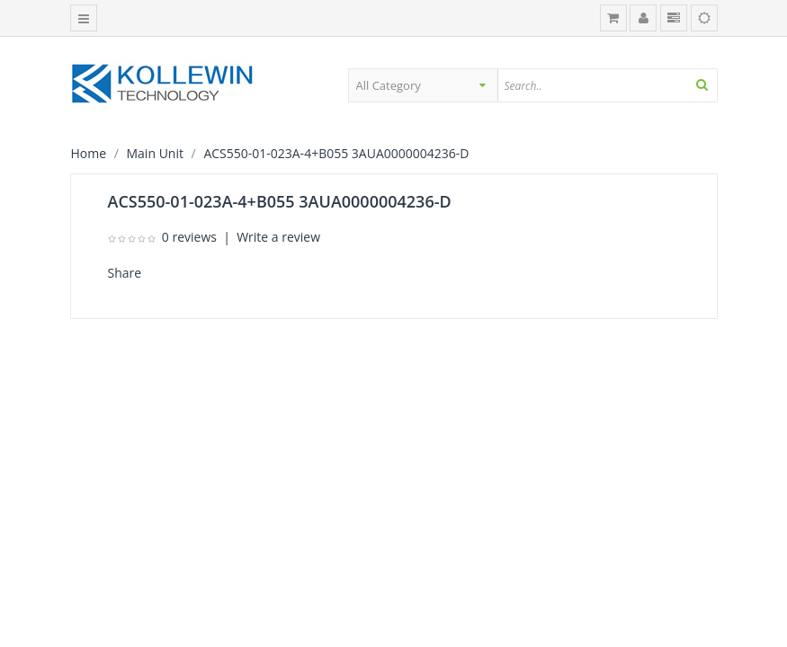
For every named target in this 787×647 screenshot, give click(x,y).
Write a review (278, 236)
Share (125, 272)
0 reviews (189, 236)
